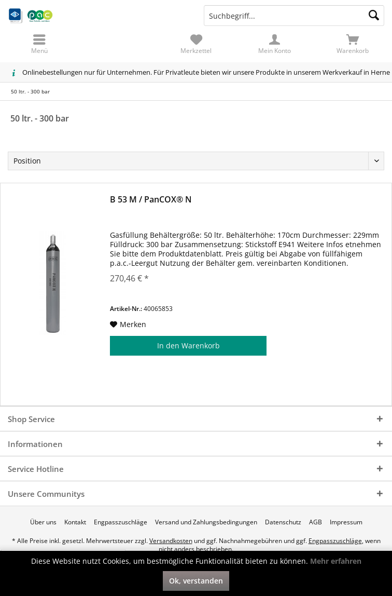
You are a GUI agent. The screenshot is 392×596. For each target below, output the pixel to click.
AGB (315, 522)
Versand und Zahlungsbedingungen (206, 522)
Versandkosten (170, 540)
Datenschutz (283, 522)
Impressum (346, 522)
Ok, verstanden (196, 581)
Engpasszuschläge (120, 522)
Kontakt (75, 522)
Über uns (43, 522)
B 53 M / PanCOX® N (151, 199)
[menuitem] (353, 44)
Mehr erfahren (335, 561)
